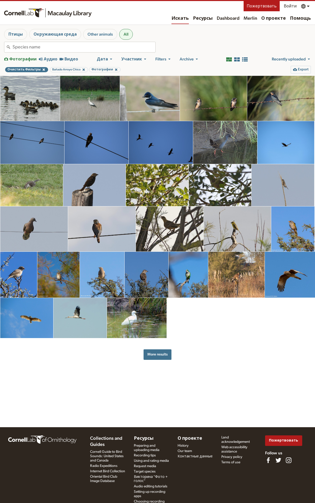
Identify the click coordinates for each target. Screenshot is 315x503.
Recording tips (145, 455)
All (126, 34)
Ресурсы (203, 18)
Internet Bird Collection (107, 471)
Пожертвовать (262, 6)
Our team (185, 451)
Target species (145, 471)
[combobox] (84, 47)
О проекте (273, 18)
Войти (290, 6)
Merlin (250, 18)
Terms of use (230, 462)
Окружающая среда (55, 34)
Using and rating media (151, 461)
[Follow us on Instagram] (289, 460)
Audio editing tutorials (150, 486)
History (183, 445)
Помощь (300, 18)
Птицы (15, 34)
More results (157, 354)
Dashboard (228, 18)
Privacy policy (231, 457)
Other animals (100, 34)
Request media (145, 466)
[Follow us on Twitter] (278, 460)
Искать (180, 18)
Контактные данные (195, 456)
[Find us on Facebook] (268, 460)
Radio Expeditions (103, 466)
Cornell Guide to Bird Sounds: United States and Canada (107, 456)
